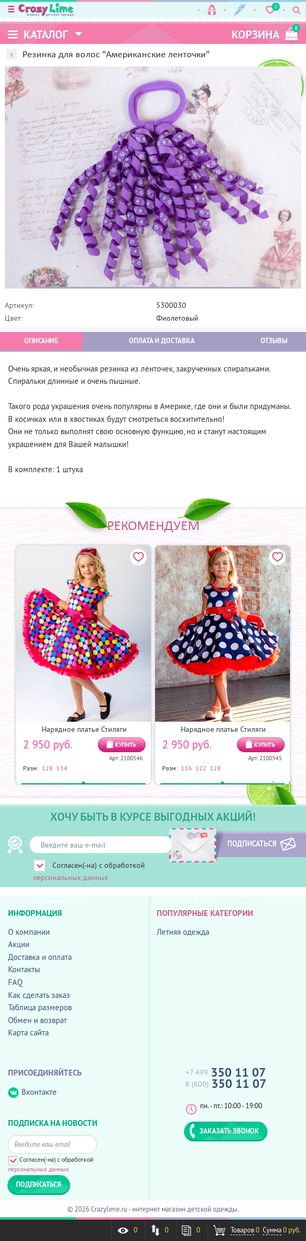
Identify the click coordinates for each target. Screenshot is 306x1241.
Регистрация (240, 10)
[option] (153, 177)
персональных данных (70, 877)
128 (47, 767)
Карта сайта (28, 1032)
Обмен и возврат (37, 1020)
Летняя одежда (183, 932)
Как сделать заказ (39, 995)
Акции (18, 944)
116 (186, 767)
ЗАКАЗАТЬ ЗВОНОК (224, 1130)
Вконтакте (32, 1092)
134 (61, 767)
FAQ (15, 982)
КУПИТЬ (125, 744)
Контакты (24, 969)
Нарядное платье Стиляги (84, 729)
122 (200, 767)
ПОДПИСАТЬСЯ (246, 844)
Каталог (38, 34)
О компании (29, 932)
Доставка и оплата (40, 957)
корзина (265, 33)
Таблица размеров (40, 1007)
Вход (212, 10)
